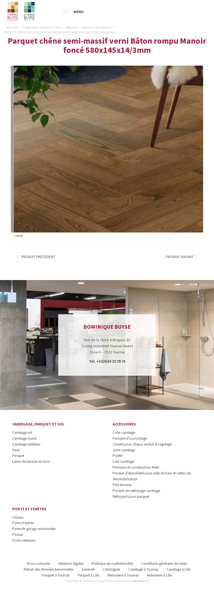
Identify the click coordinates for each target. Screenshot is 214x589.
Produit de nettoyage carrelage (136, 490)
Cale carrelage (123, 461)
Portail (17, 534)
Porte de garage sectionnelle (33, 528)
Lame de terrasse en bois (31, 461)
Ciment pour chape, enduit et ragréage (142, 444)
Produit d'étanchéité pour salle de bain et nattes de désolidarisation (152, 476)
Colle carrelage (124, 432)
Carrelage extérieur (26, 444)
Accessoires (124, 424)
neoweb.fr (141, 581)
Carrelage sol (22, 432)
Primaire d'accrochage (130, 438)
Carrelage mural (24, 438)
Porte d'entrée (23, 523)
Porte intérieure (23, 540)
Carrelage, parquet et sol (38, 424)
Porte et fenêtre (29, 508)
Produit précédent (35, 256)
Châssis (17, 517)
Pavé (16, 450)
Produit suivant (182, 256)
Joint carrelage (124, 450)
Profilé (117, 455)
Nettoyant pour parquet (131, 496)
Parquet (18, 455)
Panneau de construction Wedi (136, 467)
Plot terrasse (122, 484)
